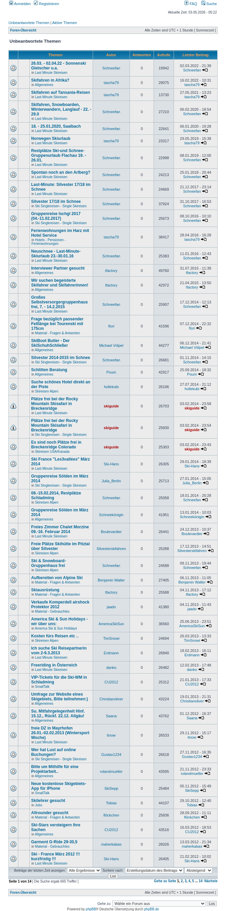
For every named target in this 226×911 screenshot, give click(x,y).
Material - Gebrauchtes (52, 611)
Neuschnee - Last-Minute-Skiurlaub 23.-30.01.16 (56, 253)
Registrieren (46, 4)
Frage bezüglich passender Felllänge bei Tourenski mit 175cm (57, 324)
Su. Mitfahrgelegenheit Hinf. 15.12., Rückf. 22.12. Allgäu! (58, 713)
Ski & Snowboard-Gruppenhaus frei (48, 563)
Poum (111, 372)
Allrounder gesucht (49, 812)
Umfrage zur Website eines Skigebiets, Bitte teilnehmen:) (59, 696)
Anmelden (20, 4)
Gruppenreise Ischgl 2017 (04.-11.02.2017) (56, 216)
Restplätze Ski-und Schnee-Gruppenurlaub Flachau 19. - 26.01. (58, 155)
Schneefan (111, 68)
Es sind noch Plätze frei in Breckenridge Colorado (56, 444)
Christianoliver (111, 699)
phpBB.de (151, 909)
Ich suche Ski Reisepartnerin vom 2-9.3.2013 (59, 650)
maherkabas (111, 844)
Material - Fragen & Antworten (57, 333)
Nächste (211, 881)
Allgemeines (44, 85)
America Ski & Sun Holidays (56, 628)
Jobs (38, 805)
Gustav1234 (111, 755)
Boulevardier (111, 532)
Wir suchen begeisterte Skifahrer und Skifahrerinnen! (59, 283)
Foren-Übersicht (23, 30)
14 (200, 881)
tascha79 (111, 83)
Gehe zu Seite (165, 881)
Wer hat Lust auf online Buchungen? (53, 752)
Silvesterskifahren (111, 549)
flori (111, 326)
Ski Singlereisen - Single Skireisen (61, 206)
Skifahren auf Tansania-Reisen (60, 92)
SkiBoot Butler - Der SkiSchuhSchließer (50, 343)
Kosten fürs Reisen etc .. (54, 636)
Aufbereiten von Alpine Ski (57, 577)
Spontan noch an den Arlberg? (60, 172)
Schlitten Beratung (49, 369)
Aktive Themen (64, 23)
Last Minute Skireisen (51, 73)
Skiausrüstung (45, 590)
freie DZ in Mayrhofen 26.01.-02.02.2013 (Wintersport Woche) (60, 733)
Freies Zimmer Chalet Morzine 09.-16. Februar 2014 (60, 529)
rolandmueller (111, 771)
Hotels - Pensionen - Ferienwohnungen (48, 242)
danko (111, 667)
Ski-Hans (111, 464)
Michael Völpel (111, 345)
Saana (111, 716)
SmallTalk (42, 686)
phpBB (91, 909)
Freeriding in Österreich (54, 665)
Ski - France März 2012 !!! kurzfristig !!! (55, 856)
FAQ (190, 4)
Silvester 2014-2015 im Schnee (60, 357)
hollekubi (111, 387)
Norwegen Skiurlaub (50, 138)
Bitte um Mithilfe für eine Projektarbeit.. (54, 769)
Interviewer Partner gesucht (58, 268)
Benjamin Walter (111, 580)
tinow (111, 735)
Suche (209, 4)
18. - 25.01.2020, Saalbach (56, 126)
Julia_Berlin (111, 481)
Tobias (111, 803)
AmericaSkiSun (111, 624)
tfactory (111, 271)
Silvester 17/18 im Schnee (56, 201)
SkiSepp (111, 788)
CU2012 (111, 682)
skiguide (111, 406)
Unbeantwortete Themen (28, 23)
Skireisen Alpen (47, 391)
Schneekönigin (111, 515)
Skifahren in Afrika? (50, 80)
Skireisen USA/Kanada (52, 451)
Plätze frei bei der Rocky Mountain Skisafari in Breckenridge (54, 404)
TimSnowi (111, 638)
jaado (111, 607)
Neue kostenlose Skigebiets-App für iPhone (58, 786)
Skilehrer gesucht (48, 800)
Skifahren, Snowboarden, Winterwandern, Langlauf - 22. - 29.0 (61, 109)
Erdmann (111, 653)
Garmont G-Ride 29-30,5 (54, 842)
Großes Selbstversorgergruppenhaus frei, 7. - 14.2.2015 (59, 302)
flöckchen (111, 815)
